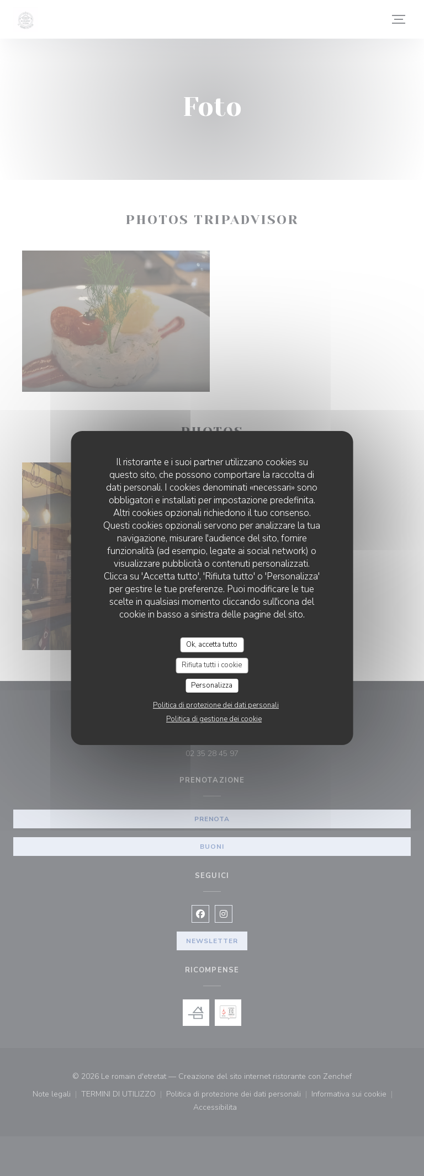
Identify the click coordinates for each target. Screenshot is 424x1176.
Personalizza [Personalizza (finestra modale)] (211, 685)
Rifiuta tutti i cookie (212, 665)
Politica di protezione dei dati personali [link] (216, 705)
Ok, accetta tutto (211, 645)
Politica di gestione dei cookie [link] (214, 719)
